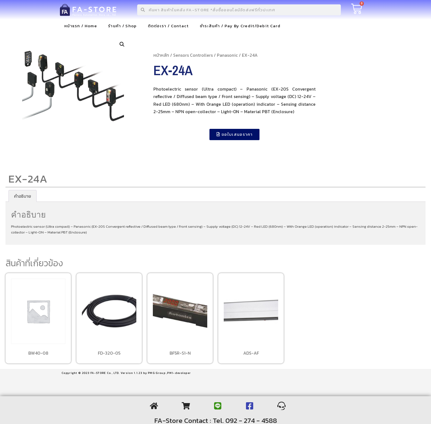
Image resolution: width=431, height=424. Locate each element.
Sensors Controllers (193, 55)
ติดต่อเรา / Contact (168, 26)
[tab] (23, 196)
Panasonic (227, 55)
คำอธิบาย (22, 196)
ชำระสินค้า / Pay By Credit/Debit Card (240, 26)
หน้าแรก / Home (80, 26)
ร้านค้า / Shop (122, 26)
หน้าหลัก (161, 55)
